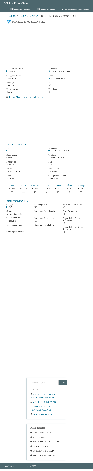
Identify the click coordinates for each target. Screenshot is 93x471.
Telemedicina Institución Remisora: (73, 228)
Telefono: (52, 75)
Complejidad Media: (15, 232)
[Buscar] (63, 382)
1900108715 (11, 78)
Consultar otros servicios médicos (41, 408)
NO (50, 85)
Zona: (8, 175)
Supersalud (38, 437)
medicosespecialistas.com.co (17, 466)
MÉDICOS (11, 16)
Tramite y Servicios (42, 446)
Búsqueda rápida (41, 414)
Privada (12, 71)
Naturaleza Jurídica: (14, 69)
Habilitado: (53, 89)
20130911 (52, 171)
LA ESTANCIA (13, 171)
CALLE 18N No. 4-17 (60, 71)
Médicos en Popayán (20, 9)
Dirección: (53, 69)
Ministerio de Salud (43, 433)
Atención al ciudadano (45, 442)
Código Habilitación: (57, 175)
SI (49, 92)
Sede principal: (12, 148)
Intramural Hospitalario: (44, 218)
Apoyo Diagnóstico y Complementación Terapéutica (15, 217)
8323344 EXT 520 (59, 78)
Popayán (34, 16)
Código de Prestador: (15, 75)
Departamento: (12, 89)
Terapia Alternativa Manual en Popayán (26, 97)
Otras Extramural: (70, 211)
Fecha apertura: (55, 169)
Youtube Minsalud (42, 455)
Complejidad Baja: (14, 225)
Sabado (69, 185)
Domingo (81, 185)
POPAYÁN (11, 164)
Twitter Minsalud (42, 451)
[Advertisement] (46, 45)
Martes (23, 185)
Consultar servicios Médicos (75, 9)
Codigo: (9, 204)
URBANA (10, 178)
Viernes (58, 185)
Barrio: (9, 169)
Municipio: (11, 82)
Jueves (46, 185)
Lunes (12, 185)
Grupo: (9, 211)
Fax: (50, 82)
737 (10, 207)
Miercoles (35, 185)
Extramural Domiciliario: (73, 204)
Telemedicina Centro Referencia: (71, 219)
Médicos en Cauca (46, 9)
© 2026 (20, 466)
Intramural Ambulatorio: (44, 211)
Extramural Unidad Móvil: (45, 225)
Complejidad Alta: (42, 204)
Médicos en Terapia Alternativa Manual (42, 396)
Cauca (22, 16)
